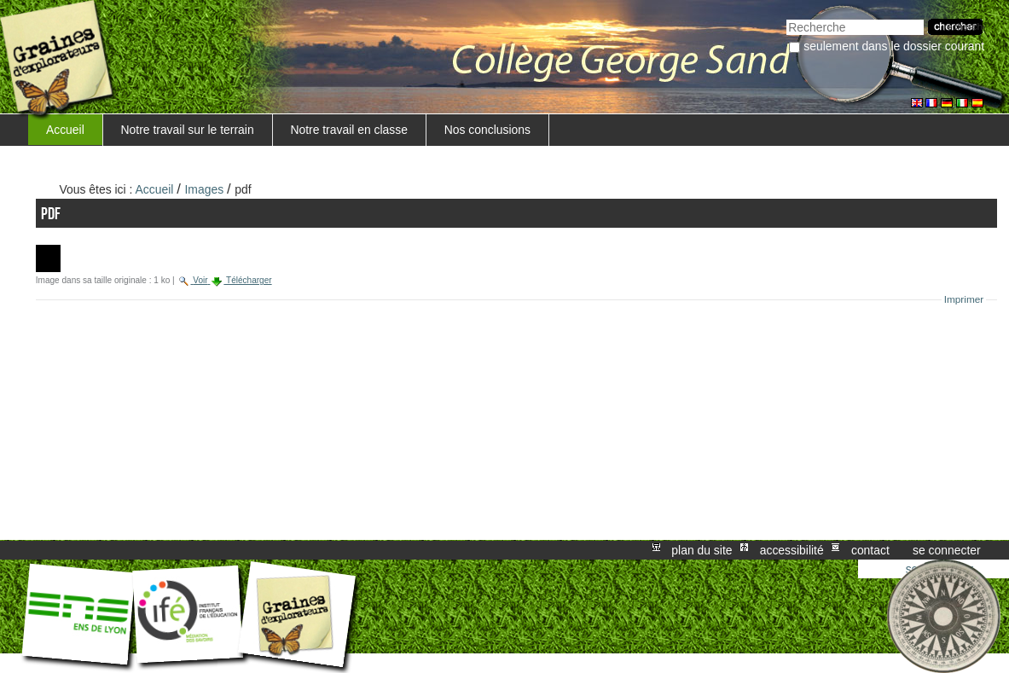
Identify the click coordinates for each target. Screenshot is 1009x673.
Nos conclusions (487, 129)
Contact (870, 550)
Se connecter (947, 550)
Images (204, 189)
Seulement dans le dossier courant (893, 46)
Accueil (65, 129)
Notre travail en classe (349, 129)
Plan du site (701, 550)
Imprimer (964, 299)
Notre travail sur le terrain (187, 129)
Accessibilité (792, 550)
